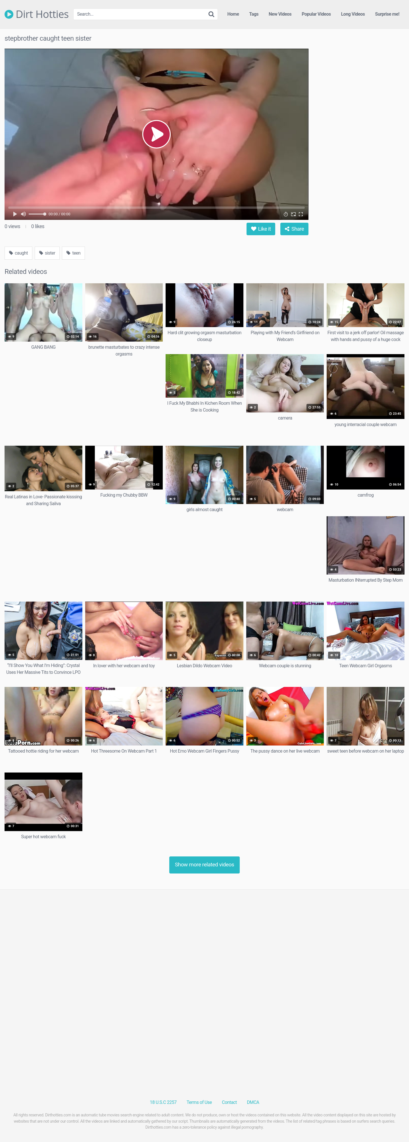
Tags (253, 14)
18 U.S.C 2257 (163, 1102)
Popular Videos (316, 14)
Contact (229, 1102)
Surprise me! (387, 14)
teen (73, 253)
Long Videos (353, 14)
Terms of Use (199, 1102)
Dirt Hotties (37, 14)
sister (47, 253)
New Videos (280, 14)
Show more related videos (204, 864)
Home (233, 14)
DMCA (253, 1102)
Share (294, 229)
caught (18, 253)
